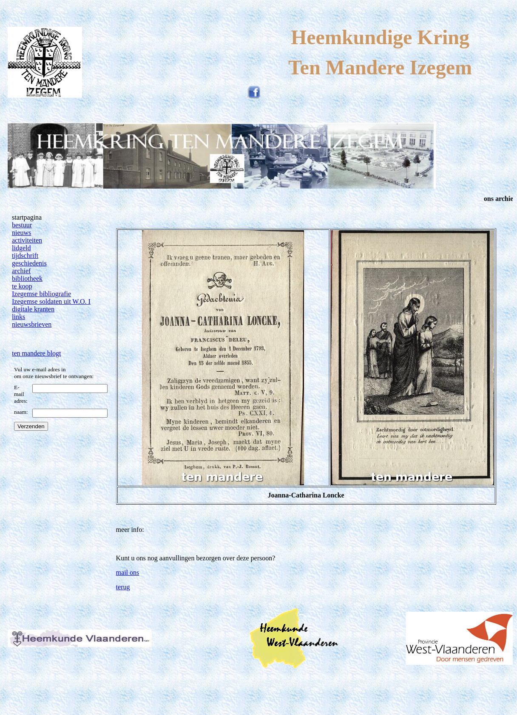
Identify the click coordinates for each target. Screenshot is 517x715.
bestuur (22, 225)
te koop (22, 286)
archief (21, 270)
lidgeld (21, 248)
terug (123, 587)
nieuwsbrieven (31, 324)
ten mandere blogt (36, 353)
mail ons (127, 572)
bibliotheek (27, 278)
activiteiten (27, 240)
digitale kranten (33, 309)
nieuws (21, 232)
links (18, 316)
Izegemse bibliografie (41, 293)
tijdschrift (25, 255)
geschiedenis (29, 263)
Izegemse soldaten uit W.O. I (51, 301)
